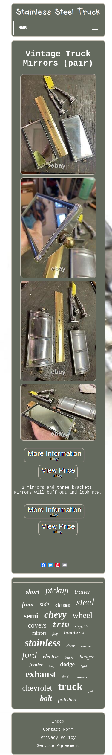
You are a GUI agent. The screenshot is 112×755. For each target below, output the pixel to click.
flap (55, 633)
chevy (55, 614)
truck (70, 686)
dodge (67, 664)
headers (74, 633)
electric (51, 657)
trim (61, 625)
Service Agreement (58, 745)
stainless (42, 642)
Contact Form (58, 729)
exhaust (41, 674)
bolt (46, 698)
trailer (83, 591)
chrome (62, 605)
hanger (87, 657)
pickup (56, 590)
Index (58, 721)
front (27, 604)
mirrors (39, 633)
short (32, 591)
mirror (86, 646)
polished (67, 700)
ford (29, 655)
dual (66, 677)
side (44, 604)
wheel (83, 615)
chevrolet (37, 688)
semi (31, 616)
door (70, 645)
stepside (81, 627)
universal (83, 677)
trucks (69, 657)
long (51, 666)
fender (36, 664)
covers (37, 625)
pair (91, 691)
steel (85, 602)
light (84, 666)
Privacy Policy (58, 737)
